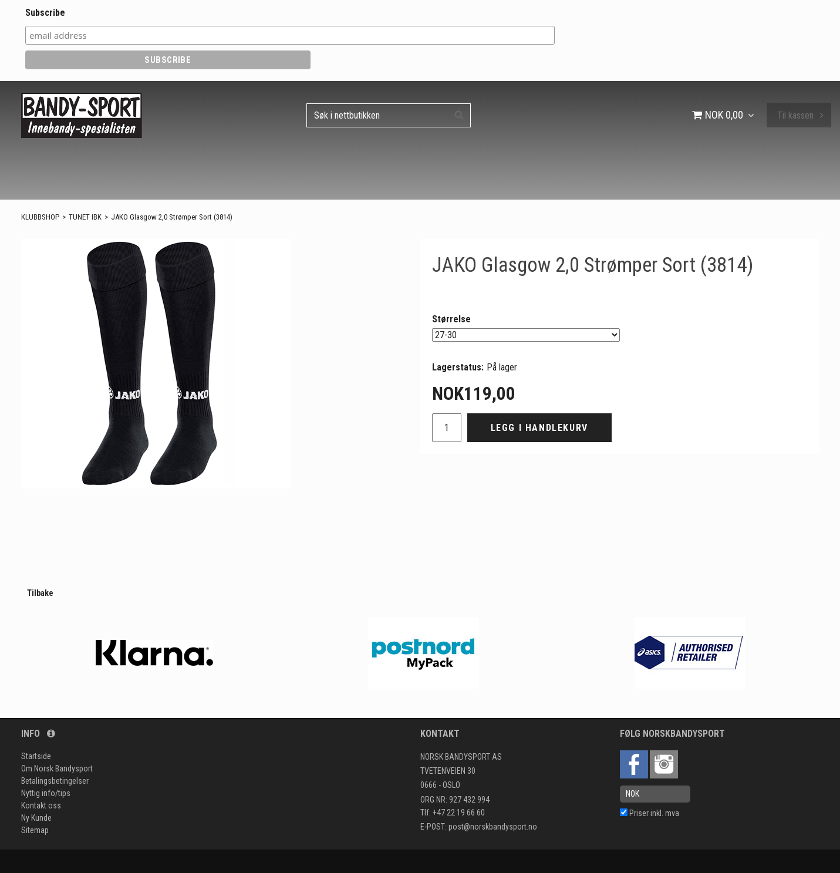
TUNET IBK (85, 217)
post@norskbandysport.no (492, 826)
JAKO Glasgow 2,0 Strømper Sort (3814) (171, 217)
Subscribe (45, 12)
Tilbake (40, 593)
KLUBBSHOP (40, 217)
